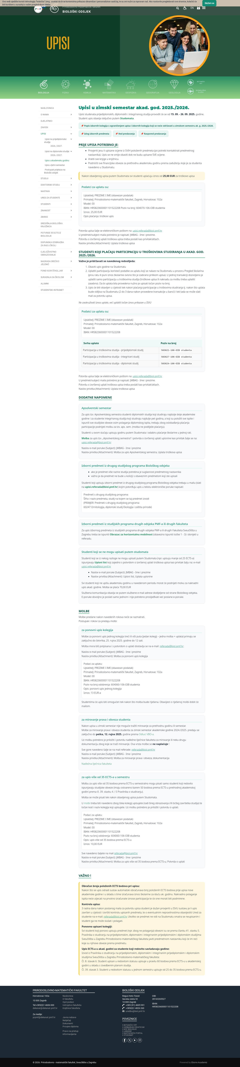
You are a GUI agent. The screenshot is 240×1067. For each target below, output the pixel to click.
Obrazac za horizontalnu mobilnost (131, 534)
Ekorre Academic (199, 1062)
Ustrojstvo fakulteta (72, 1005)
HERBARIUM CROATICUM (134, 1027)
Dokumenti (68, 1023)
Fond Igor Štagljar (52, 271)
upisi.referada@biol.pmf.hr (147, 230)
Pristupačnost (185, 7)
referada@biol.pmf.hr (171, 646)
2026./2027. (56, 146)
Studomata (127, 118)
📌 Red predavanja (125, 133)
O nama (45, 114)
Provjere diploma (71, 1026)
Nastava (45, 191)
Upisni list (101, 562)
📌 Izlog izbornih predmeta (95, 133)
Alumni (45, 283)
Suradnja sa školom (52, 277)
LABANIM (127, 1031)
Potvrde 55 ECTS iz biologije (51, 234)
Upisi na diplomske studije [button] (57, 151)
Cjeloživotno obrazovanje (48, 253)
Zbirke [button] (44, 217)
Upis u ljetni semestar (55, 165)
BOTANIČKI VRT (129, 1025)
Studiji (44, 178)
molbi (87, 803)
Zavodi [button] (44, 127)
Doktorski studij (50, 185)
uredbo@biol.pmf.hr (135, 1011)
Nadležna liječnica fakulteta (97, 763)
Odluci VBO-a (146, 734)
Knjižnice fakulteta (71, 1008)
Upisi (43, 134)
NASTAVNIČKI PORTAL (133, 1033)
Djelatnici (46, 121)
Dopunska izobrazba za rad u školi (52, 244)
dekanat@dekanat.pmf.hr (45, 1008)
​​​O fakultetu (68, 999)
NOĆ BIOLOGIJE (130, 1029)
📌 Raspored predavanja (153, 133)
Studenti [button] (46, 204)
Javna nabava (69, 1017)
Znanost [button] (45, 210)
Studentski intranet (52, 290)
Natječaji (67, 1020)
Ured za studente (50, 197)
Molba (85, 438)
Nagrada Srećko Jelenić (50, 263)
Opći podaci (68, 1002)
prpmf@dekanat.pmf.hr (44, 1017)
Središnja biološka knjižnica (52, 225)
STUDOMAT (128, 1035)
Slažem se (209, 3)
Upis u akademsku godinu (57, 160)
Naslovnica (47, 108)
